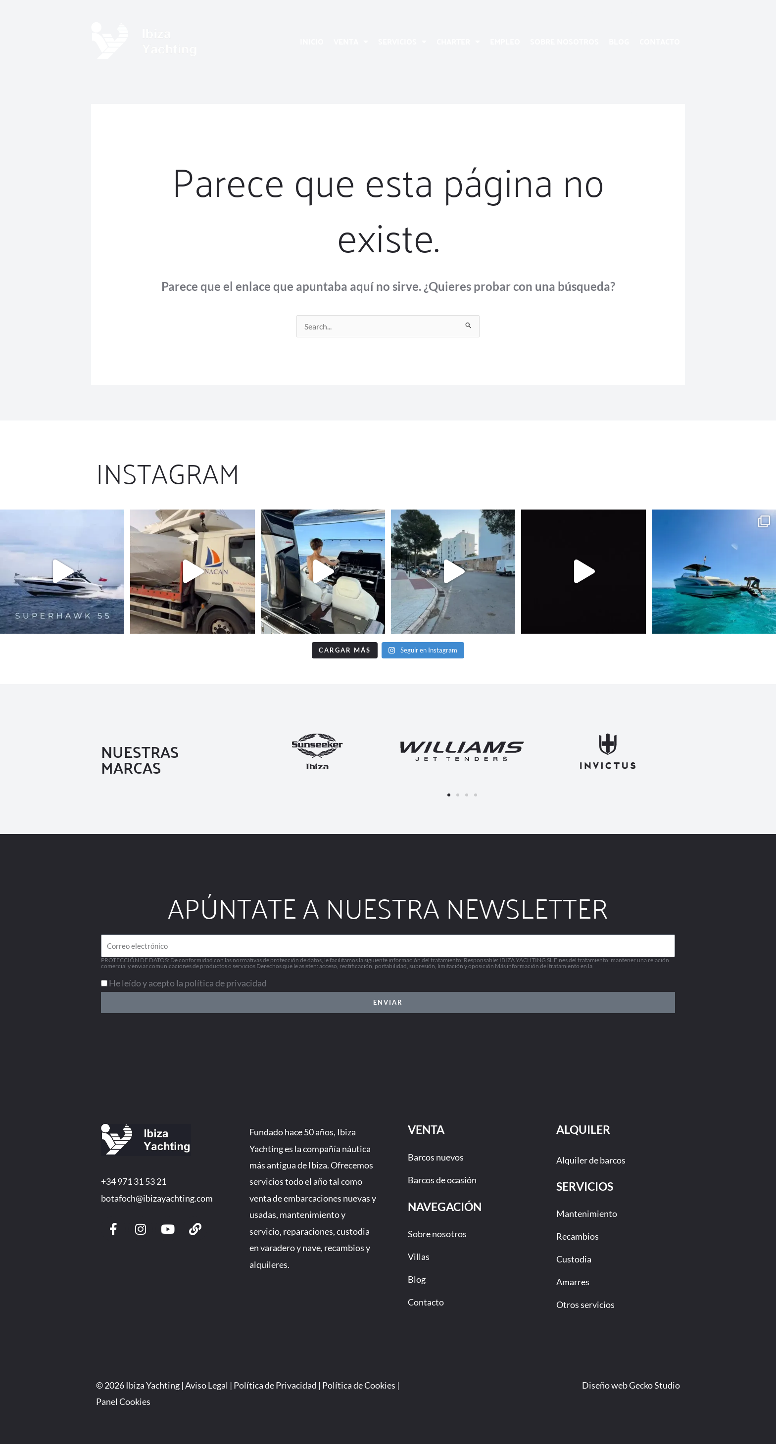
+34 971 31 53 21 (133, 1181)
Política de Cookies (358, 1385)
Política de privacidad (621, 966)
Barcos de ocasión (442, 1179)
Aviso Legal (206, 1385)
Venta (351, 41)
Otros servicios (585, 1304)
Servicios (402, 41)
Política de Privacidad (275, 1385)
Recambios (577, 1236)
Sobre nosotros (564, 41)
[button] (448, 794)
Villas (419, 1256)
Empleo (505, 41)
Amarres (572, 1281)
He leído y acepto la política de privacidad (188, 983)
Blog (619, 41)
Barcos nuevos (436, 1157)
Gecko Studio (654, 1385)
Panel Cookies (123, 1401)
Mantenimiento (586, 1213)
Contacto (659, 41)
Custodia (573, 1259)
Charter (458, 41)
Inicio (312, 41)
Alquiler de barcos (591, 1160)
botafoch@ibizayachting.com (157, 1198)
